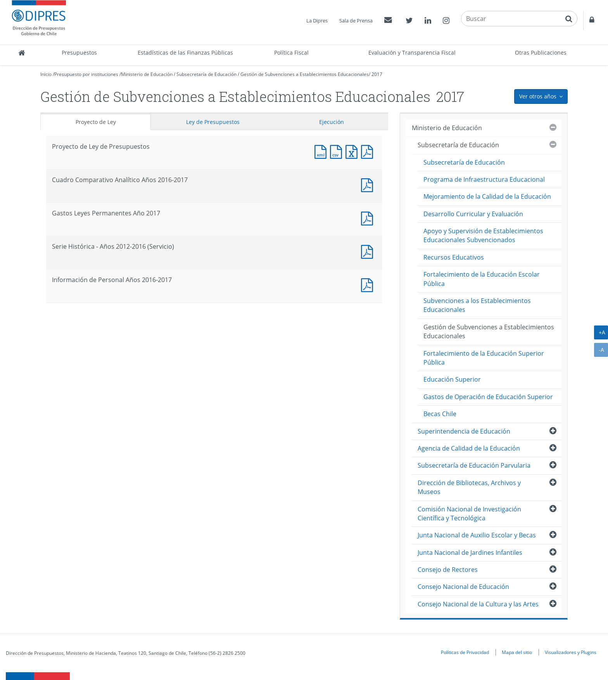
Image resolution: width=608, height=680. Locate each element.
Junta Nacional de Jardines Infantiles (470, 552)
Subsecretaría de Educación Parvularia (474, 465)
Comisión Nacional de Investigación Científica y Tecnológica (469, 513)
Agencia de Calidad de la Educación (469, 448)
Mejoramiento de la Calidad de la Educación (487, 196)
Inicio (46, 74)
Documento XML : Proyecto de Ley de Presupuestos (322, 151)
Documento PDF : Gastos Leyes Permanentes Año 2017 (369, 217)
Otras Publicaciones (541, 52)
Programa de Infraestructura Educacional (484, 179)
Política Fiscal (291, 52)
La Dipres (317, 20)
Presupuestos (79, 52)
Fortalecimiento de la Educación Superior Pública (483, 358)
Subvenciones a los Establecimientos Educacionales (477, 305)
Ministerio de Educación (147, 74)
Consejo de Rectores (448, 569)
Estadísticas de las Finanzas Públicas (185, 52)
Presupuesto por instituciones (86, 74)
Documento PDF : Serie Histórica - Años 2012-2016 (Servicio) (369, 251)
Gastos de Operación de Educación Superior (488, 397)
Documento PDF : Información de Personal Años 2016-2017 (369, 284)
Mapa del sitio (517, 652)
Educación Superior (452, 379)
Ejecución (331, 122)
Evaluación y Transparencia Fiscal (412, 52)
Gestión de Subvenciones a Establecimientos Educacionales (304, 74)
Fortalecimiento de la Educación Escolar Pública (481, 278)
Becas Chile (439, 414)
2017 (376, 74)
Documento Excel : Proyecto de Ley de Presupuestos (353, 151)
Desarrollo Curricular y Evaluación (473, 214)
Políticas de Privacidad (465, 652)
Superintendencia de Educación (464, 431)
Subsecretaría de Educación (206, 74)
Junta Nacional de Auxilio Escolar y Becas (477, 535)
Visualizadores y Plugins (570, 652)
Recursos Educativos (453, 257)
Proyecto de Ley (96, 122)
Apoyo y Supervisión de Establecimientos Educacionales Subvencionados (483, 235)
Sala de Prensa (356, 20)
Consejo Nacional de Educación (463, 586)
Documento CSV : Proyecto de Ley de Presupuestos (337, 151)
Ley (213, 122)
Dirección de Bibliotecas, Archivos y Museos (469, 487)
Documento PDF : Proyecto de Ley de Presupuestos (369, 151)
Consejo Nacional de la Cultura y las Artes (478, 604)
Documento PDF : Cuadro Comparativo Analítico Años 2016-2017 (369, 184)
